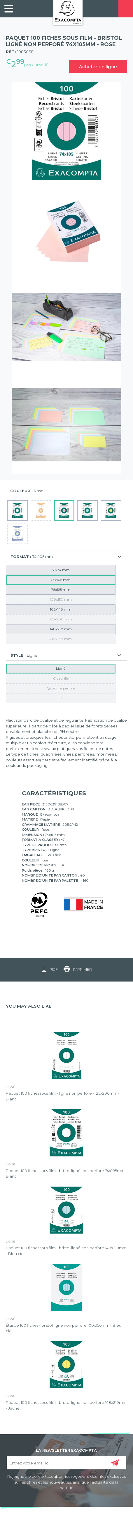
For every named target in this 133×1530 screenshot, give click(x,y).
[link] (9, 8)
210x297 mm (61, 639)
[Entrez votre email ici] (66, 1462)
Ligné (60, 668)
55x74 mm (61, 570)
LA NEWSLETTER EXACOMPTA (66, 1450)
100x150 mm (61, 599)
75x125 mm (60, 589)
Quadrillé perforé (61, 688)
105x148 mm (60, 609)
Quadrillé (61, 678)
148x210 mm (61, 629)
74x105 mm (61, 579)
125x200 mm (61, 619)
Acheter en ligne (98, 66)
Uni (61, 698)
